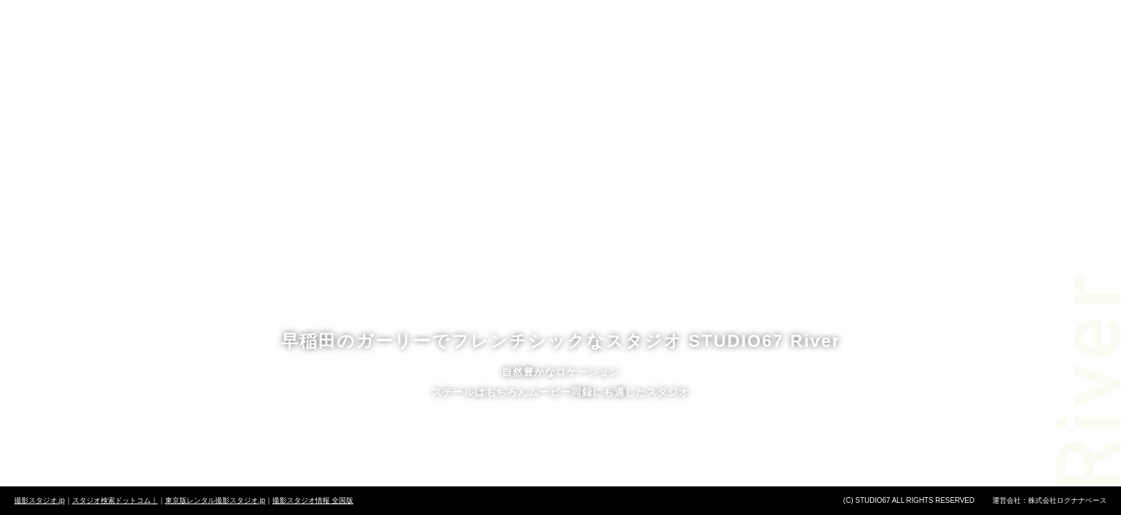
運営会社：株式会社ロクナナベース (1049, 500)
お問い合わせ (851, 46)
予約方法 (519, 46)
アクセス (740, 46)
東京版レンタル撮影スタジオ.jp (215, 500)
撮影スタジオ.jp (39, 500)
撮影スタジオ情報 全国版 (312, 500)
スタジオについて (283, 46)
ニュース (629, 46)
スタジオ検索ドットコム (115, 500)
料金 (407, 46)
